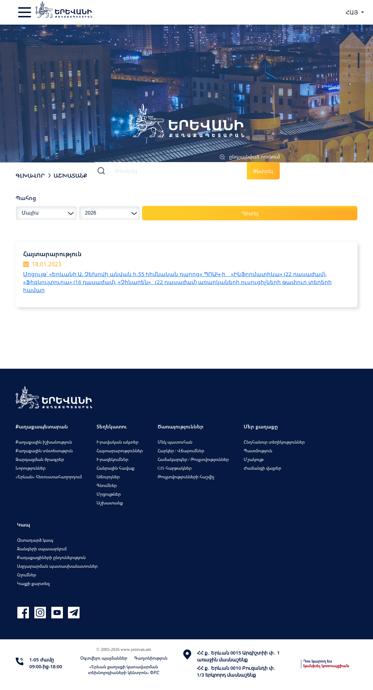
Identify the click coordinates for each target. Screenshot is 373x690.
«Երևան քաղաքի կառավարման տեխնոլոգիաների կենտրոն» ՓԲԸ (123, 670)
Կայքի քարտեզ (33, 583)
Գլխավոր (30, 175)
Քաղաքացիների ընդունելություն (51, 557)
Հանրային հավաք (115, 468)
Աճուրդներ (108, 477)
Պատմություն (258, 451)
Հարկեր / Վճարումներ (181, 451)
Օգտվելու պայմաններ (103, 658)
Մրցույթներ (109, 494)
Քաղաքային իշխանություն (44, 442)
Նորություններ (31, 468)
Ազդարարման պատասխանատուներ (57, 566)
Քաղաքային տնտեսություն (44, 451)
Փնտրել (263, 171)
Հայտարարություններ (120, 451)
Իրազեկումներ (112, 459)
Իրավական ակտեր (117, 442)
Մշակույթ (253, 459)
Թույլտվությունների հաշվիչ (186, 477)
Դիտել (249, 213)
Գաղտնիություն (150, 658)
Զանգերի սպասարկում (42, 549)
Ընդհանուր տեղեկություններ (274, 442)
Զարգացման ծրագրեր (40, 459)
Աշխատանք (70, 175)
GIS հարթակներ (175, 468)
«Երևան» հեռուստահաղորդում (49, 477)
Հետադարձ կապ (35, 540)
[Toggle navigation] (25, 12)
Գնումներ (107, 485)
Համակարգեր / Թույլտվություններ (193, 459)
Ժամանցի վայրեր (262, 468)
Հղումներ (26, 575)
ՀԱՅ (353, 12)
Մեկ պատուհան (175, 442)
